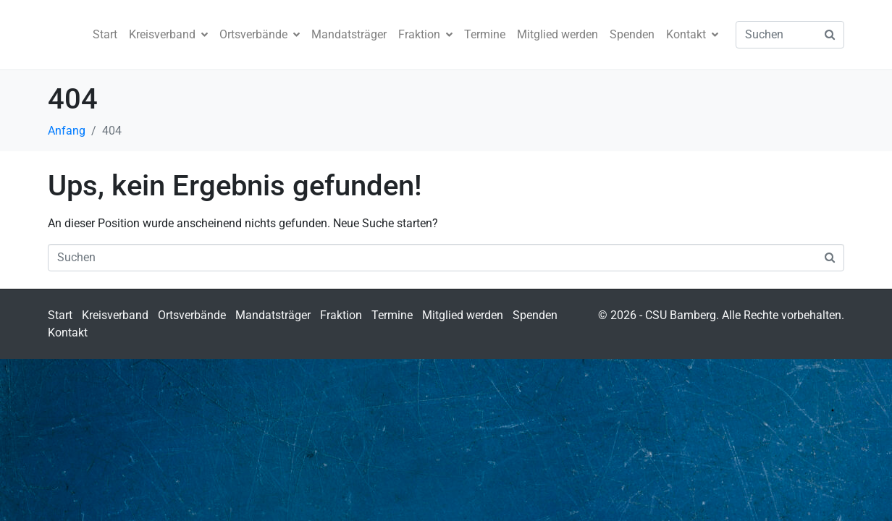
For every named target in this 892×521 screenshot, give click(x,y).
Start (105, 34)
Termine (484, 34)
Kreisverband (168, 34)
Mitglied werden (557, 34)
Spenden (632, 34)
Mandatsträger (349, 34)
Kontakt (692, 34)
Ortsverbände (259, 34)
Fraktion (425, 34)
